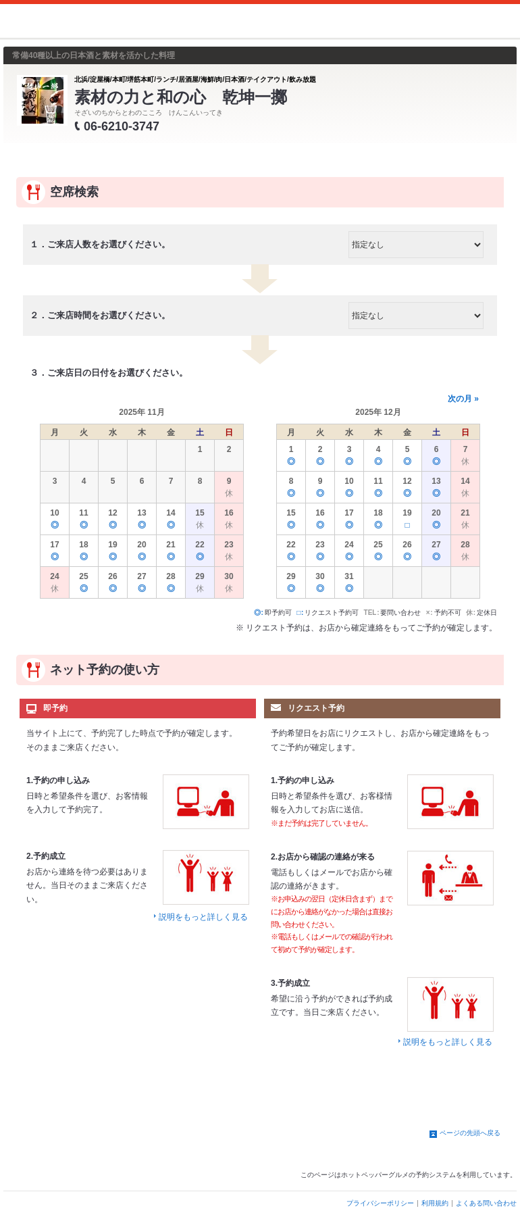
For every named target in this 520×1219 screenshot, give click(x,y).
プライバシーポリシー (380, 1203)
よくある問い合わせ (486, 1203)
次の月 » (463, 398)
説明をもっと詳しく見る (203, 917)
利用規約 (434, 1203)
